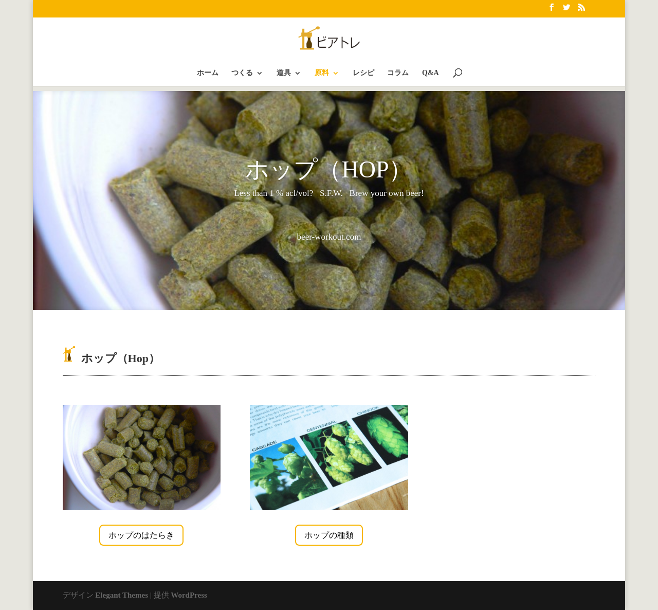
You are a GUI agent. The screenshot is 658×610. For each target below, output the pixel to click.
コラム (398, 73)
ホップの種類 (329, 535)
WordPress (189, 595)
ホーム (207, 73)
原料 (322, 73)
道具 (284, 73)
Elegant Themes (121, 595)
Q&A (430, 73)
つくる (242, 73)
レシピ (363, 73)
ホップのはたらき (141, 535)
